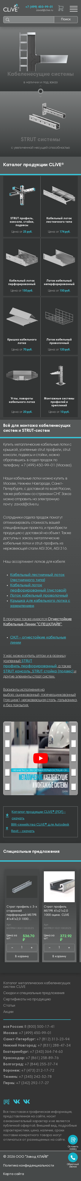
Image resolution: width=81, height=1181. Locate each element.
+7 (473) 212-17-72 (37, 1071)
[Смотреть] (40, 758)
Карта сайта (13, 1174)
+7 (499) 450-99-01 (39, 7)
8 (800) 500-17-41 (39, 1027)
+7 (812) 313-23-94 (53, 1039)
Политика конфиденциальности (28, 1165)
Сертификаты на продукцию (27, 999)
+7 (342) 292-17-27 (32, 1083)
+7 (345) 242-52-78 (35, 1077)
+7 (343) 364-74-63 (46, 1052)
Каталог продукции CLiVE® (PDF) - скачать (36, 815)
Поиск (66, 19)
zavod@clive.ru (44, 10)
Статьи (9, 1006)
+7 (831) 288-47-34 (54, 1046)
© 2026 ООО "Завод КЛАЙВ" (25, 1157)
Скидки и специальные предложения (33, 993)
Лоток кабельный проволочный (39, 596)
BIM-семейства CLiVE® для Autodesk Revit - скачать (37, 828)
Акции (8, 1012)
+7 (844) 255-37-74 (41, 1064)
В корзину (22, 956)
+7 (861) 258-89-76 (42, 1058)
